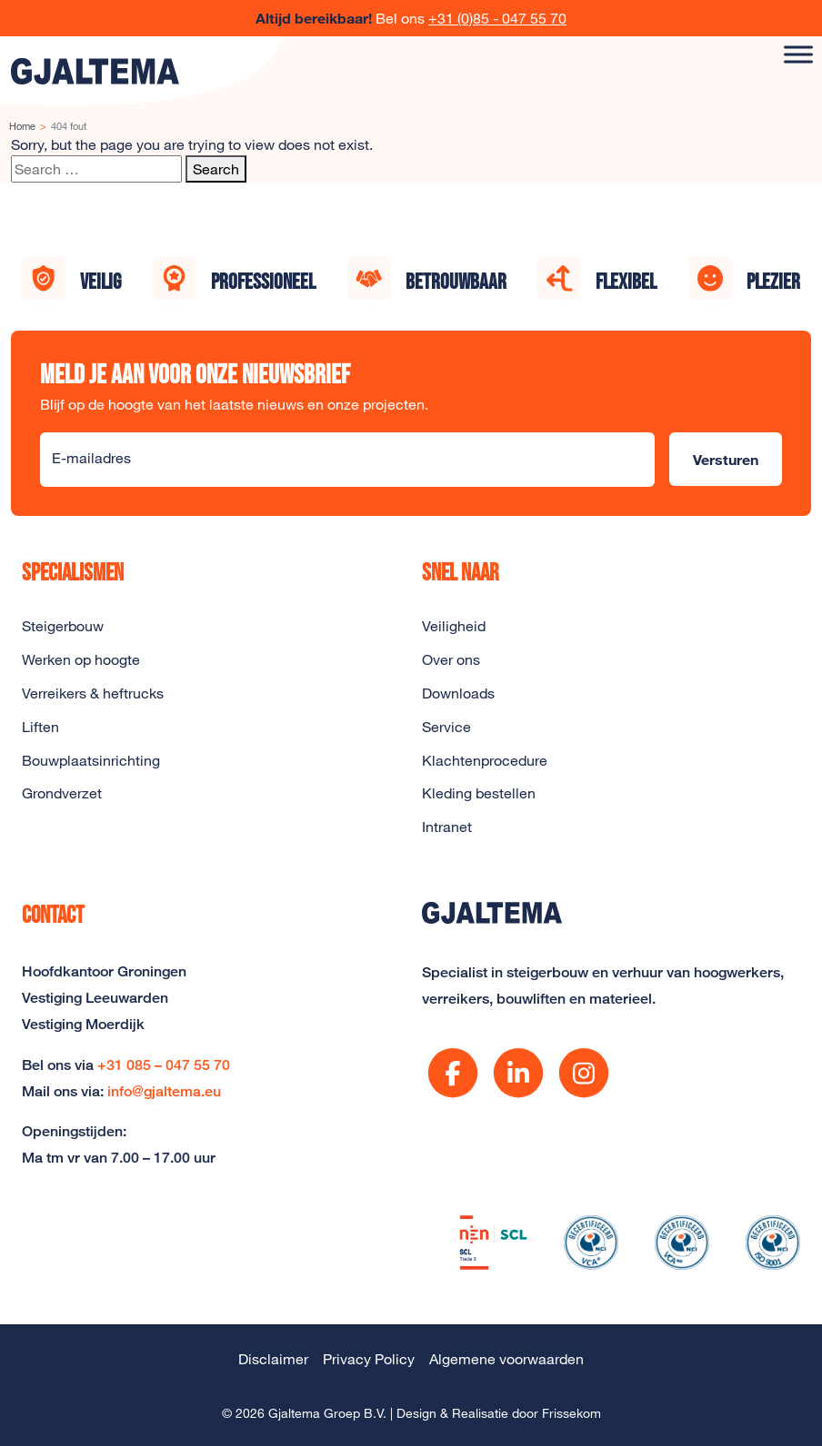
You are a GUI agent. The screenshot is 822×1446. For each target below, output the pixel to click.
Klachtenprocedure (484, 760)
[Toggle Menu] (798, 54)
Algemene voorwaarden (506, 1359)
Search (216, 169)
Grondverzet (62, 793)
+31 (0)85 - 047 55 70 (497, 18)
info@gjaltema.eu (164, 1091)
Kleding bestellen (479, 793)
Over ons (451, 659)
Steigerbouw (63, 626)
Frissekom (571, 1413)
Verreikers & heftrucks (93, 693)
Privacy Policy (369, 1359)
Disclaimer (273, 1359)
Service (446, 727)
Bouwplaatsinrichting (91, 760)
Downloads (458, 693)
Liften (40, 727)
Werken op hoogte (81, 659)
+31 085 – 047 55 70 (163, 1065)
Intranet (447, 826)
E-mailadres (91, 458)
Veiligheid (454, 626)
